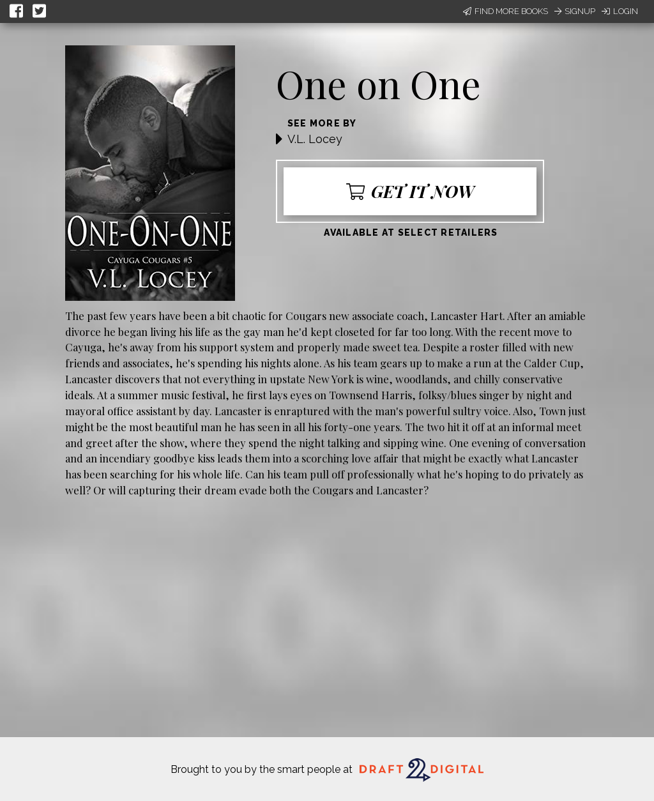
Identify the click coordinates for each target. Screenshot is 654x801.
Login (620, 11)
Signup (574, 11)
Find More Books (505, 11)
